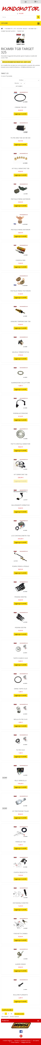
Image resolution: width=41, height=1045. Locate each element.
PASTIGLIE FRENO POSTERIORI (20, 291)
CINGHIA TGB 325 (20, 107)
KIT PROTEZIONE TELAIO (20, 811)
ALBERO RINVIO (20, 964)
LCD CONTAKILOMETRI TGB (20, 536)
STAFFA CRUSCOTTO (20, 872)
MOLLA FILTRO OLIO (20, 719)
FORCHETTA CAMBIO (20, 933)
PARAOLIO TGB (20, 842)
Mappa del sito (26, 1042)
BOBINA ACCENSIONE (20, 413)
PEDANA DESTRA (20, 627)
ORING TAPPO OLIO (20, 689)
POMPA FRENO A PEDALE (20, 566)
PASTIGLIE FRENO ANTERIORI (20, 199)
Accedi (21, 13)
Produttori (5, 1021)
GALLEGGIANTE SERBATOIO (20, 505)
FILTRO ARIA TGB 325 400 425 (20, 138)
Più (2, 69)
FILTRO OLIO (20, 750)
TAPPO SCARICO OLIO (20, 658)
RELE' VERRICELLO (21, 780)
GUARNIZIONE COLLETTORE (20, 383)
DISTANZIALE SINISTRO (20, 903)
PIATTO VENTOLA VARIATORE (20, 444)
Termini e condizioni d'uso (22, 1040)
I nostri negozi (7, 1040)
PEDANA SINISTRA (20, 597)
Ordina (21, 80)
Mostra (17, 83)
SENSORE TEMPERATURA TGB (20, 321)
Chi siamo (36, 1040)
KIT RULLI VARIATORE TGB (20, 168)
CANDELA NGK (20, 260)
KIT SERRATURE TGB (20, 474)
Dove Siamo (15, 1042)
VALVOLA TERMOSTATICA (20, 352)
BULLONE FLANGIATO (20, 995)
